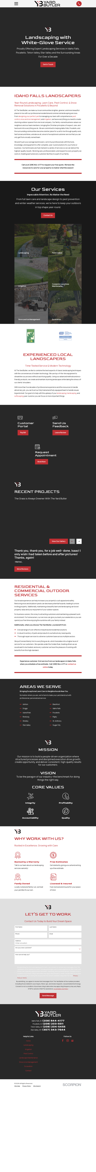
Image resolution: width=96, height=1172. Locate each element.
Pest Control (28, 1053)
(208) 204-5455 (54, 1026)
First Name (18, 927)
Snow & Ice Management (28, 1062)
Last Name (53, 927)
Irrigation (28, 1049)
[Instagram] (67, 1040)
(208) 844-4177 (53, 1020)
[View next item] (79, 541)
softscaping (18, 396)
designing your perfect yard (28, 116)
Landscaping (28, 1045)
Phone (17, 934)
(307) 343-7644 (53, 1029)
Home (28, 1041)
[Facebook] (63, 1040)
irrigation (47, 119)
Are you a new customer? (23, 948)
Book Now (42, 461)
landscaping (61, 393)
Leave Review (60, 432)
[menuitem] (17, 1086)
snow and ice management (30, 119)
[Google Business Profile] (72, 1040)
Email (51, 934)
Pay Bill (23, 432)
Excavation (28, 1066)
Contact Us (48, 215)
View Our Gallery (58, 541)
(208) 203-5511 (53, 1023)
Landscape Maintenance (28, 1058)
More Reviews (22, 569)
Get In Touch (48, 64)
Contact (28, 1070)
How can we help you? (22, 954)
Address (18, 941)
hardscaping (71, 393)
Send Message (48, 995)
